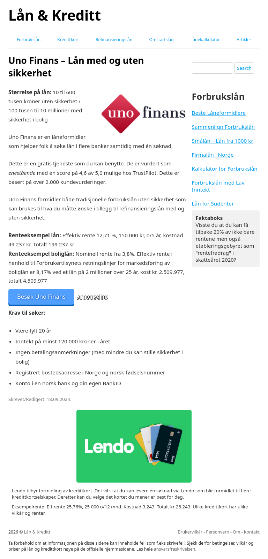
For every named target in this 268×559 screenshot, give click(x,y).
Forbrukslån (28, 40)
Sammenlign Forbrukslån (223, 126)
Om (236, 532)
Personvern (217, 532)
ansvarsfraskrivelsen (174, 549)
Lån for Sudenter (213, 203)
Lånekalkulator (205, 40)
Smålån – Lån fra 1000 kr (222, 140)
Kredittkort (68, 40)
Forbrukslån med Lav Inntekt (218, 186)
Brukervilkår (190, 532)
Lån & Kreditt (54, 15)
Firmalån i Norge (213, 154)
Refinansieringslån (114, 40)
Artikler (244, 40)
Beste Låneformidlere (219, 112)
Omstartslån (161, 40)
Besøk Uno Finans (41, 296)
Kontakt (252, 532)
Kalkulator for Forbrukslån (225, 168)
